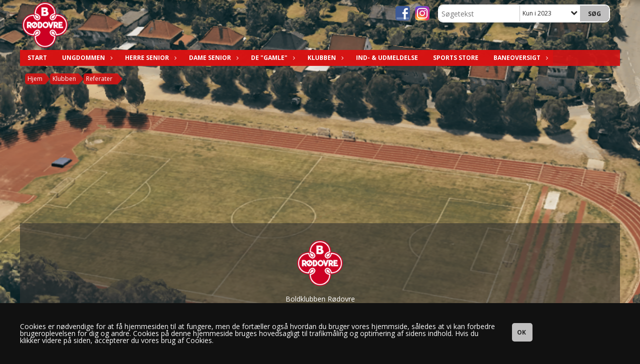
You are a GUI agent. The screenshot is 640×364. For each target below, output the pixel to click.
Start (37, 57)
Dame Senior (212, 57)
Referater (99, 78)
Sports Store (455, 57)
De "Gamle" (271, 57)
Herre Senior (149, 57)
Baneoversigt (520, 57)
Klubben (324, 57)
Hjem (35, 78)
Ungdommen (86, 57)
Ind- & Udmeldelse (387, 57)
